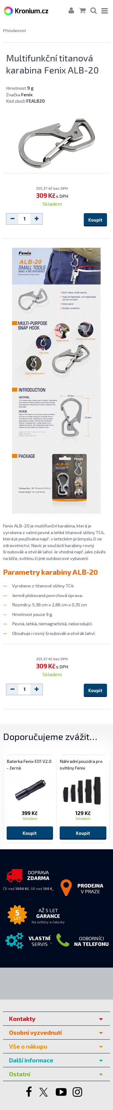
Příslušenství (14, 30)
